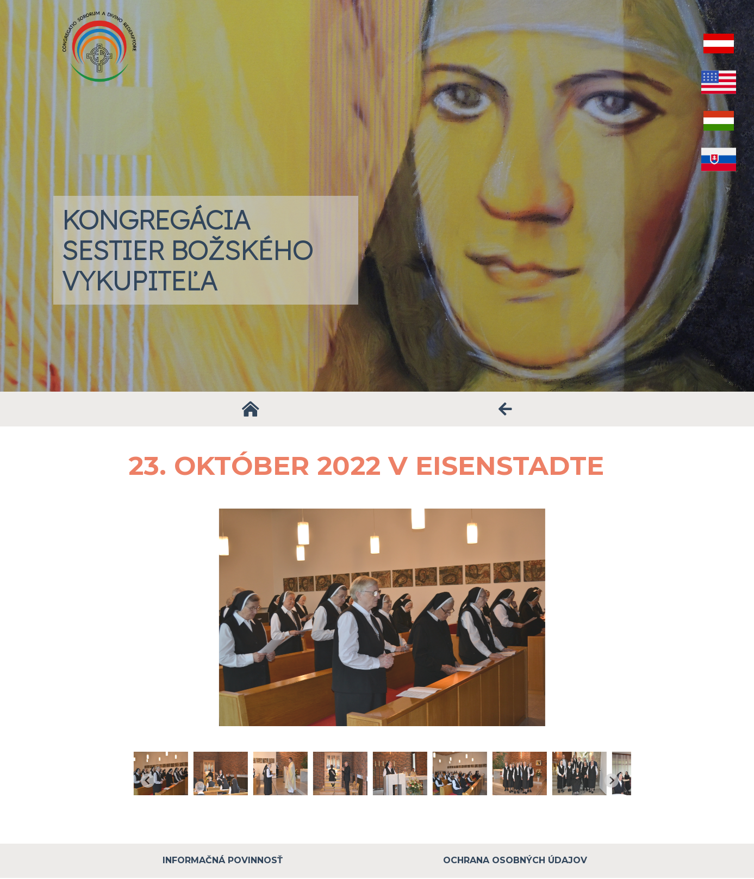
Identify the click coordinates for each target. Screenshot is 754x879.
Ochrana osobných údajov (515, 860)
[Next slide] (625, 780)
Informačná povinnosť (223, 860)
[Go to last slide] (162, 780)
